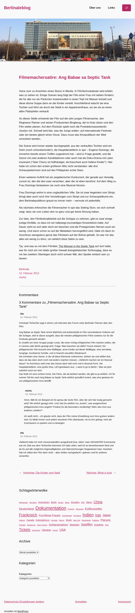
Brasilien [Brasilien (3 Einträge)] (75, 502)
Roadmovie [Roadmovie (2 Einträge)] (31, 525)
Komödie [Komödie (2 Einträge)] (54, 520)
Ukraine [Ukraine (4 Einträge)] (46, 530)
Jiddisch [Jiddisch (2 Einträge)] (22, 520)
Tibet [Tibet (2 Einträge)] (107, 525)
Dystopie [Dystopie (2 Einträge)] (71, 509)
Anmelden (81, 601)
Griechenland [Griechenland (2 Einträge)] (67, 516)
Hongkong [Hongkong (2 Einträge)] (77, 516)
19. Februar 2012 (33, 394)
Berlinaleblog (17, 7)
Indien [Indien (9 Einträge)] (88, 514)
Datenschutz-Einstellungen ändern (24, 601)
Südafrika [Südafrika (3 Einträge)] (98, 525)
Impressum (124, 601)
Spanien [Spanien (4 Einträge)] (74, 524)
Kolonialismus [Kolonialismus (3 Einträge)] (42, 520)
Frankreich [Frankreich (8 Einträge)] (28, 515)
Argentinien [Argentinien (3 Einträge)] (44, 502)
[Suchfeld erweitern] (126, 7)
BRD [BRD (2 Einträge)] (83, 502)
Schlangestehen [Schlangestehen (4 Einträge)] (58, 524)
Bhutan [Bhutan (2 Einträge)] (61, 502)
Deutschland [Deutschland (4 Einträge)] (26, 508)
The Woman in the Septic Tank (76, 246)
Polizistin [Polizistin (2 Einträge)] (22, 525)
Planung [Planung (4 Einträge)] (105, 520)
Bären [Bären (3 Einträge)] (89, 502)
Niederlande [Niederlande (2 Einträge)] (86, 520)
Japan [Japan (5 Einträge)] (106, 515)
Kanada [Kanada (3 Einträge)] (30, 520)
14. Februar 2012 (28, 317)
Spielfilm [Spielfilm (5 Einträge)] (87, 524)
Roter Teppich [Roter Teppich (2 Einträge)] (42, 525)
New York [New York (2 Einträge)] (76, 520)
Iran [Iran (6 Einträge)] (98, 515)
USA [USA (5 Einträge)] (62, 530)
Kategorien (25, 574)
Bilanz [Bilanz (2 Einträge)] (67, 502)
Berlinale (24, 269)
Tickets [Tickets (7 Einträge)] (24, 530)
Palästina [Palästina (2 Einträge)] (95, 520)
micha (22, 277)
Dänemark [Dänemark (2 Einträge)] (80, 509)
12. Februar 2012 (29, 273)
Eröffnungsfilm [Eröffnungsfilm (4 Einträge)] (93, 508)
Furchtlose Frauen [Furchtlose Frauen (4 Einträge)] (49, 515)
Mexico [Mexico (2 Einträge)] (61, 520)
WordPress (22, 611)
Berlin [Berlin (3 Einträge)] (54, 502)
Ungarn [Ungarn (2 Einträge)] (55, 530)
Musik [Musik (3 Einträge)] (69, 520)
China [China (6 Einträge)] (98, 502)
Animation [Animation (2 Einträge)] (33, 502)
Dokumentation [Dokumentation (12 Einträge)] (51, 508)
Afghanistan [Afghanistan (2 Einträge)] (23, 502)
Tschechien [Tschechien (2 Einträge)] (36, 530)
